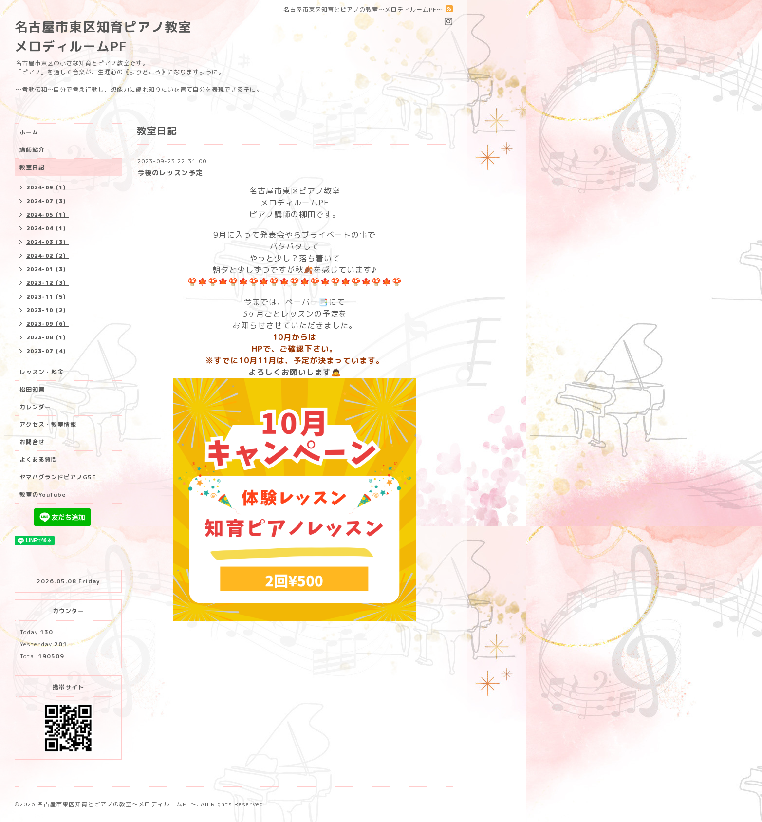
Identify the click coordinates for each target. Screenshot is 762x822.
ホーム (28, 132)
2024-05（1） (47, 215)
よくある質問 (38, 459)
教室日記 (32, 167)
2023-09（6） (47, 324)
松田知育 (32, 389)
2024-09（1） (47, 187)
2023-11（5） (47, 296)
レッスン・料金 (41, 372)
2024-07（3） (47, 201)
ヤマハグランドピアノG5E (57, 477)
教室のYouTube (42, 494)
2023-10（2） (47, 310)
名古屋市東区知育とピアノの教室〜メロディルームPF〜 (117, 804)
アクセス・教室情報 (47, 424)
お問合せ (32, 442)
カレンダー (35, 407)
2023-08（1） (47, 337)
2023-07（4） (47, 351)
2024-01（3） (47, 269)
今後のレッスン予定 (170, 172)
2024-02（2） (47, 256)
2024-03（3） (47, 242)
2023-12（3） (47, 283)
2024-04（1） (47, 228)
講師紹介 (32, 150)
